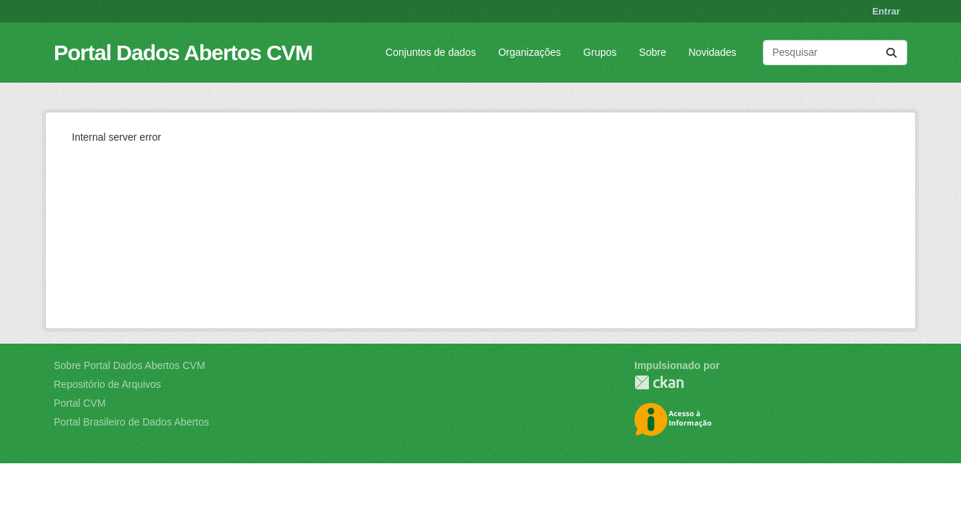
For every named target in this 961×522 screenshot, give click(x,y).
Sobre (652, 52)
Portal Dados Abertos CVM (183, 53)
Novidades (712, 52)
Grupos (600, 52)
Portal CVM (80, 403)
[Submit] (891, 52)
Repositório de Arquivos (107, 384)
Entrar (886, 11)
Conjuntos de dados (430, 52)
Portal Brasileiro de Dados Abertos (131, 422)
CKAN (659, 382)
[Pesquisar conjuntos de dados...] (835, 52)
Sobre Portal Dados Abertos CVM (129, 365)
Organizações (529, 52)
